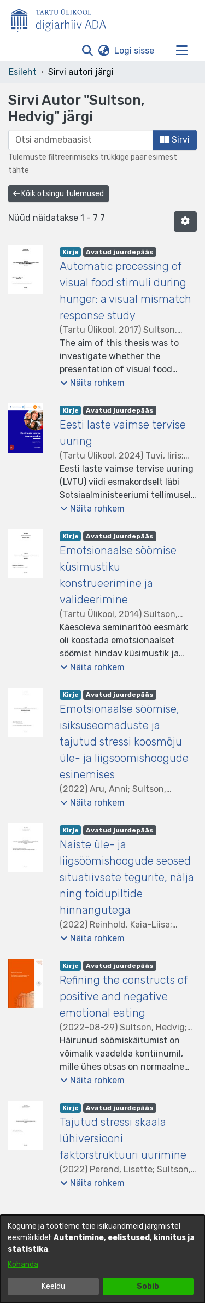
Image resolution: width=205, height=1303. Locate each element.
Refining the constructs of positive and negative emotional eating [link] (124, 996)
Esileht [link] (23, 72)
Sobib (148, 1286)
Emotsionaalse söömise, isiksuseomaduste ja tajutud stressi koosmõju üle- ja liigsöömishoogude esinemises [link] (124, 741)
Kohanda (23, 1264)
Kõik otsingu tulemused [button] (58, 193)
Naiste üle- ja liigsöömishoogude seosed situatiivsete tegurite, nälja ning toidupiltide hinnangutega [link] (127, 877)
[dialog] (102, 1259)
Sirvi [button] (175, 139)
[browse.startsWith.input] (80, 140)
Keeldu (53, 1286)
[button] (87, 50)
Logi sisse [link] (134, 50)
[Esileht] (63, 18)
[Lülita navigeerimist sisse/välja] (181, 50)
